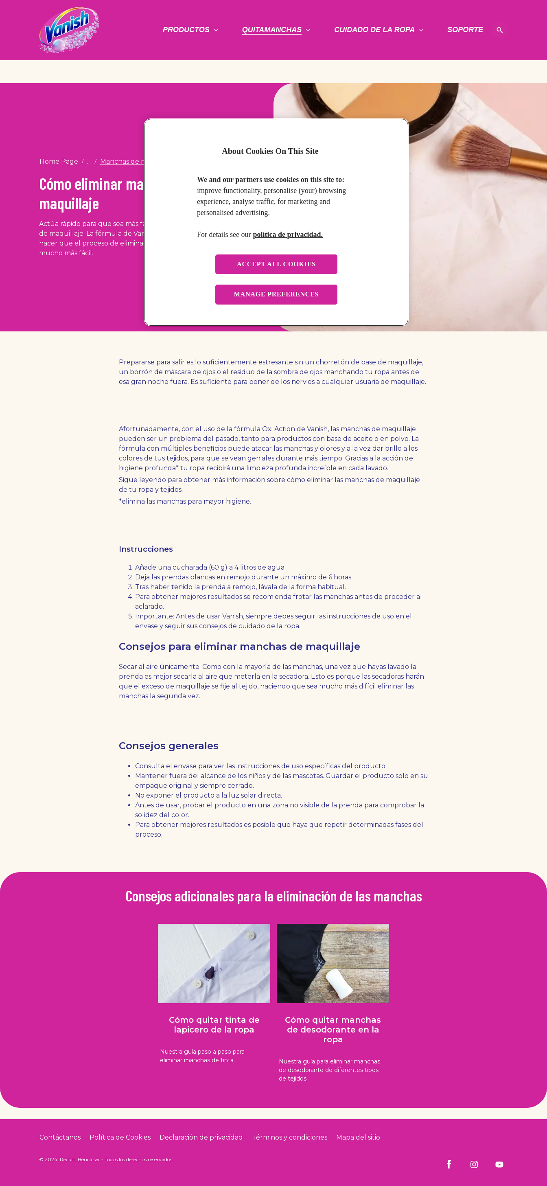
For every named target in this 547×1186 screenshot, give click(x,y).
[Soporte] (465, 30)
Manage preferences (276, 294)
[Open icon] (500, 30)
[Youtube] (499, 1164)
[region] (276, 222)
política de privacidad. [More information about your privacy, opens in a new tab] (288, 234)
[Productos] (186, 30)
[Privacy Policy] (201, 1137)
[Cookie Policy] (120, 1137)
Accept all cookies (276, 264)
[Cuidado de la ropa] (374, 30)
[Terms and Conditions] (290, 1137)
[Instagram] (474, 1164)
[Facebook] (448, 1164)
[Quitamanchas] (272, 30)
